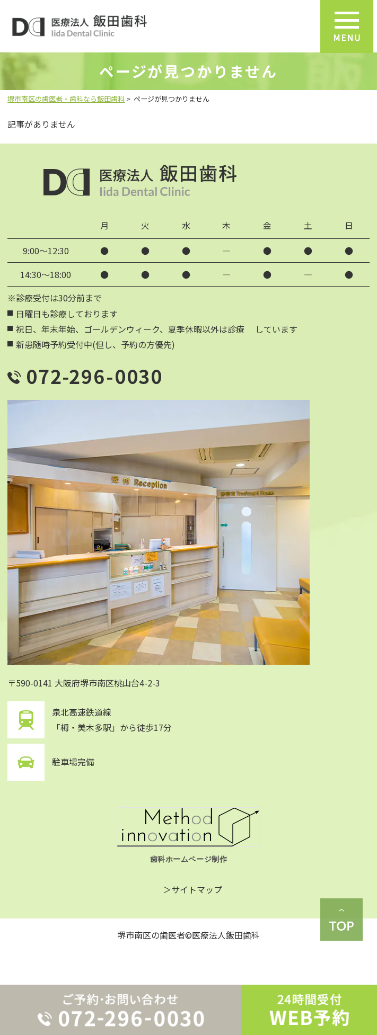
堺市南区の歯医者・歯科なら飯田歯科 (66, 99)
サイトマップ (196, 889)
